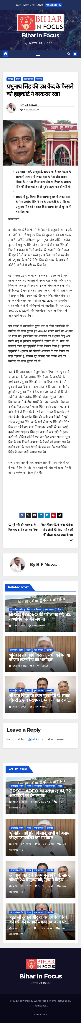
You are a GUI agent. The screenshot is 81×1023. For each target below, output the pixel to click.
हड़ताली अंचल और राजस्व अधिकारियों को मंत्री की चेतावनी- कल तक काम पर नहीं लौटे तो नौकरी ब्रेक (38, 922)
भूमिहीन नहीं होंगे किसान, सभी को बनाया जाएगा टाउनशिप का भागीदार (39, 657)
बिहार (18, 79)
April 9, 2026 (22, 928)
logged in (32, 739)
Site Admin (40, 1014)
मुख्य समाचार (28, 79)
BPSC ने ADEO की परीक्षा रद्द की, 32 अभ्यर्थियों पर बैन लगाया (40, 617)
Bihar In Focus (40, 35)
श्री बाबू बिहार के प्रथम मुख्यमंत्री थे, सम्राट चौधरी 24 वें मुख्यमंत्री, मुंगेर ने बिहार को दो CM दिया (39, 700)
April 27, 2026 (23, 844)
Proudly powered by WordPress (28, 1000)
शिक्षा (59, 609)
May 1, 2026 (21, 802)
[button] (68, 54)
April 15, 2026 (22, 886)
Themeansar (40, 1005)
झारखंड (10, 79)
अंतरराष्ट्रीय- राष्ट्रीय (16, 609)
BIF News (31, 105)
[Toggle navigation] (38, 54)
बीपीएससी (38, 609)
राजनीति (39, 79)
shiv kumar (38, 625)
